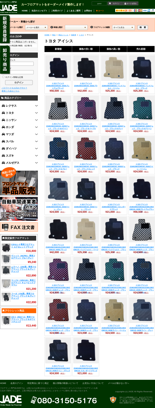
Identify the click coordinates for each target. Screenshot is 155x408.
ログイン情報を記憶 (12, 77)
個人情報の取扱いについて (65, 383)
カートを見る (132, 3)
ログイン (116, 3)
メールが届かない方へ (118, 383)
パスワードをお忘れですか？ (14, 88)
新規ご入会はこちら (10, 91)
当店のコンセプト (39, 11)
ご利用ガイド (57, 11)
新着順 (58, 49)
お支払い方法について (93, 383)
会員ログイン (16, 383)
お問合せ (88, 11)
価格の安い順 (86, 49)
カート (100, 11)
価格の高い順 (113, 49)
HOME (25, 11)
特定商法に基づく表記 (38, 383)
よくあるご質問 (73, 11)
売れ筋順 (140, 49)
